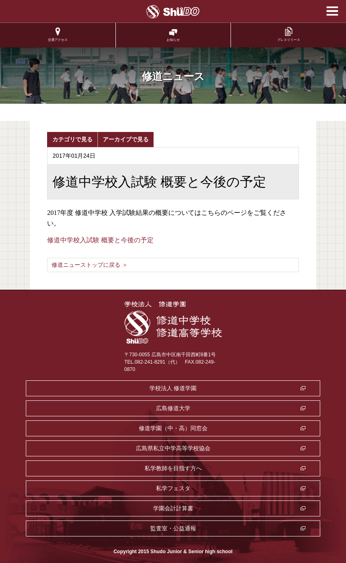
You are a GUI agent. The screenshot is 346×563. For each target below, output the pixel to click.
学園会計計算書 (173, 508)
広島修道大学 (173, 408)
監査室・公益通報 (173, 528)
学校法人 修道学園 (173, 388)
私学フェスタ (173, 488)
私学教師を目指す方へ (173, 468)
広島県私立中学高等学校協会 (173, 448)
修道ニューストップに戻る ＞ (90, 264)
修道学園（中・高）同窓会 (173, 428)
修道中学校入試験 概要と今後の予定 (100, 240)
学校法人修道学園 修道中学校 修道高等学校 (173, 11)
